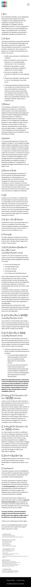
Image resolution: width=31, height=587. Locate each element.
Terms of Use (20, 580)
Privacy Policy (11, 580)
